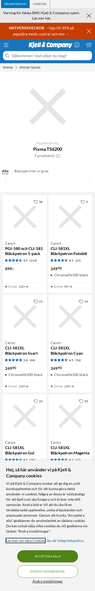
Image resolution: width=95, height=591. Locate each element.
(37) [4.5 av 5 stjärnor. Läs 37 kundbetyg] (78, 460)
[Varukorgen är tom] (89, 45)
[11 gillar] (38, 301)
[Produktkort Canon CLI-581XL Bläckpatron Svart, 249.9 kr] (25, 316)
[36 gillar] (38, 202)
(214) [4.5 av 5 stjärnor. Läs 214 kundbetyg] (33, 260)
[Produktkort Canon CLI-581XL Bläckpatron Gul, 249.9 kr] (25, 416)
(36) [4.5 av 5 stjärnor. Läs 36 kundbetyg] (32, 460)
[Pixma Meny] (16, 67)
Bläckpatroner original (31, 171)
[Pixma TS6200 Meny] (41, 67)
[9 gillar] (84, 202)
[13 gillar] (38, 401)
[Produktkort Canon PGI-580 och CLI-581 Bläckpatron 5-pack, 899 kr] (25, 217)
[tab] (15, 4)
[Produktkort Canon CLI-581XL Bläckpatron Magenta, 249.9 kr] (70, 416)
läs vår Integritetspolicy (65, 540)
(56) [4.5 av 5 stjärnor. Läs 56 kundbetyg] (78, 360)
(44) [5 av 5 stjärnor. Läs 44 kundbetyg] (32, 360)
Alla (5, 171)
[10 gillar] (83, 401)
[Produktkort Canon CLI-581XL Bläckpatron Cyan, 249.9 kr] (70, 316)
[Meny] (6, 45)
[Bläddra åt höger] (89, 179)
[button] (58, 156)
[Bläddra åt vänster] (5, 179)
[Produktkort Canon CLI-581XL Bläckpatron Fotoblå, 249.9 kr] (70, 217)
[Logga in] (77, 45)
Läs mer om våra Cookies (25, 540)
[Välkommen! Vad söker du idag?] (51, 56)
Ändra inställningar (47, 581)
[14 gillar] (83, 301)
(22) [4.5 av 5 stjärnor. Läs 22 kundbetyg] (78, 260)
